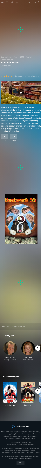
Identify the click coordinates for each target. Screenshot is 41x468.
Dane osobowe (34, 448)
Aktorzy (5, 326)
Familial (28, 57)
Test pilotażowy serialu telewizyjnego (13, 452)
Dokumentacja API (12, 444)
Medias (18, 450)
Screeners (25, 450)
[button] (10, 353)
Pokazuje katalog (15, 442)
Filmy (16, 57)
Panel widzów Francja (32, 452)
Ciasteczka (18, 448)
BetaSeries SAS (10, 450)
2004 (22, 57)
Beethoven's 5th (7, 60)
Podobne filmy (18, 326)
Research (33, 450)
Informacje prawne (8, 448)
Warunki (25, 448)
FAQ (20, 444)
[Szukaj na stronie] (39, 2)
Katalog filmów (26, 442)
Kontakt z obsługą (28, 444)
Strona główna (6, 57)
